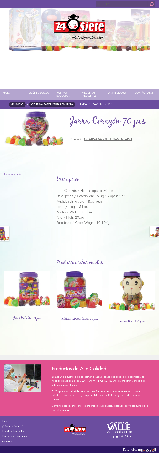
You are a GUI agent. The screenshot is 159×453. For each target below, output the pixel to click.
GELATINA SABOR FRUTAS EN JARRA (52, 104)
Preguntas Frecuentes (14, 436)
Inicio (19, 104)
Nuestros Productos (13, 431)
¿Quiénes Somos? (12, 426)
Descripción (12, 174)
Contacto (7, 441)
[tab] (27, 174)
